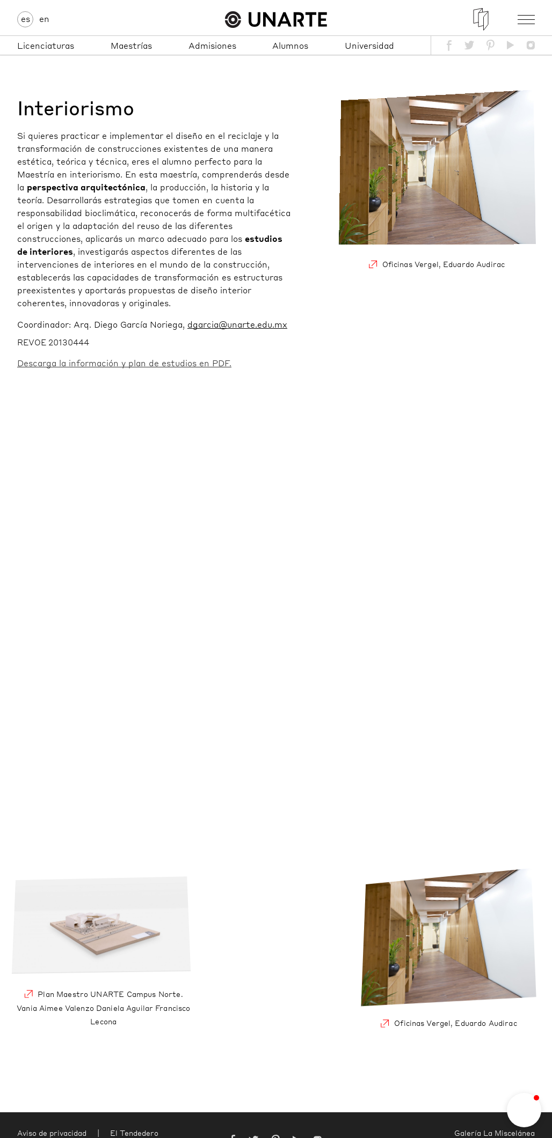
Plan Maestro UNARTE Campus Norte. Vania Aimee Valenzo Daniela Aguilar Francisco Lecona (104, 952)
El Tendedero (134, 1132)
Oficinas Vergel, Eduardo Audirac (436, 184)
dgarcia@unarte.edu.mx (237, 324)
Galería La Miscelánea (494, 1132)
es (25, 18)
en (44, 18)
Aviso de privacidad (51, 1132)
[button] (524, 1110)
